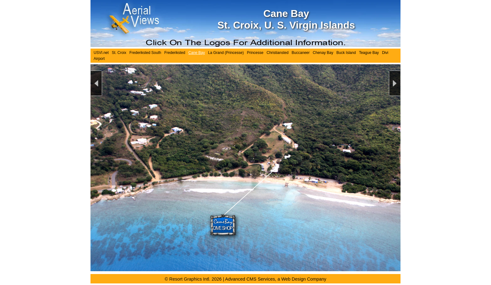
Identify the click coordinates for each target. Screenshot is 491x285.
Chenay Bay (323, 52)
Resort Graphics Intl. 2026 (195, 279)
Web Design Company (303, 279)
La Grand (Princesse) (226, 52)
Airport (99, 58)
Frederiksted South (145, 52)
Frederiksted (174, 52)
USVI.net (101, 52)
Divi (385, 52)
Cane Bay (196, 52)
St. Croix (119, 52)
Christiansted (277, 52)
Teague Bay (369, 52)
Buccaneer (300, 52)
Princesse (255, 52)
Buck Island (346, 52)
